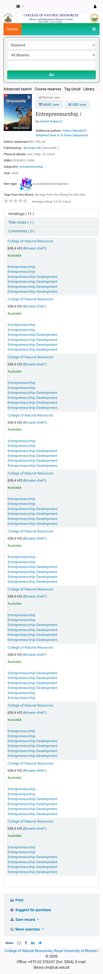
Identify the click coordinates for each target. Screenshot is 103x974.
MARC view (49, 104)
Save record (23, 919)
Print (16, 900)
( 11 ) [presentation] (21, 213)
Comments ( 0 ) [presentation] (21, 231)
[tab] (51, 213)
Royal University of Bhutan (75, 951)
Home (12, 29)
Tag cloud (72, 89)
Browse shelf (34, 248)
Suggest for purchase (30, 910)
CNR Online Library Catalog (8, 6)
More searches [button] (25, 929)
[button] (19, 6)
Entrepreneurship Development (32, 276)
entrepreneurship (31, 166)
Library (88, 89)
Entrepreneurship (21, 266)
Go (51, 75)
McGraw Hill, (33, 148)
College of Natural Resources (30, 241)
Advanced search (17, 89)
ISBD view (77, 104)
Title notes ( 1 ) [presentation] (21, 222)
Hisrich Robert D (51, 121)
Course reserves (48, 89)
